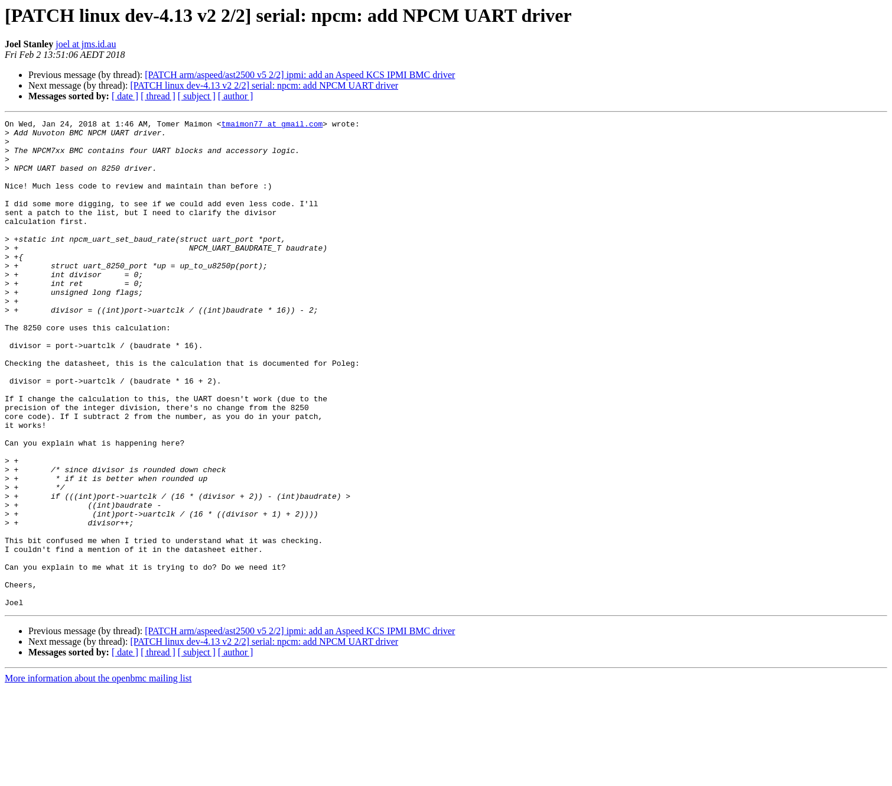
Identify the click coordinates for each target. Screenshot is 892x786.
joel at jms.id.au (86, 44)
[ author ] (235, 96)
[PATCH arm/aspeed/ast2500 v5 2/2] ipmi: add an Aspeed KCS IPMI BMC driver (300, 75)
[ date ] (125, 96)
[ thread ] (158, 96)
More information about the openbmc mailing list (98, 776)
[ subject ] (197, 96)
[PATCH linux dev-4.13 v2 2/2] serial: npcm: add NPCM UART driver (264, 85)
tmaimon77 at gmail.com (272, 125)
